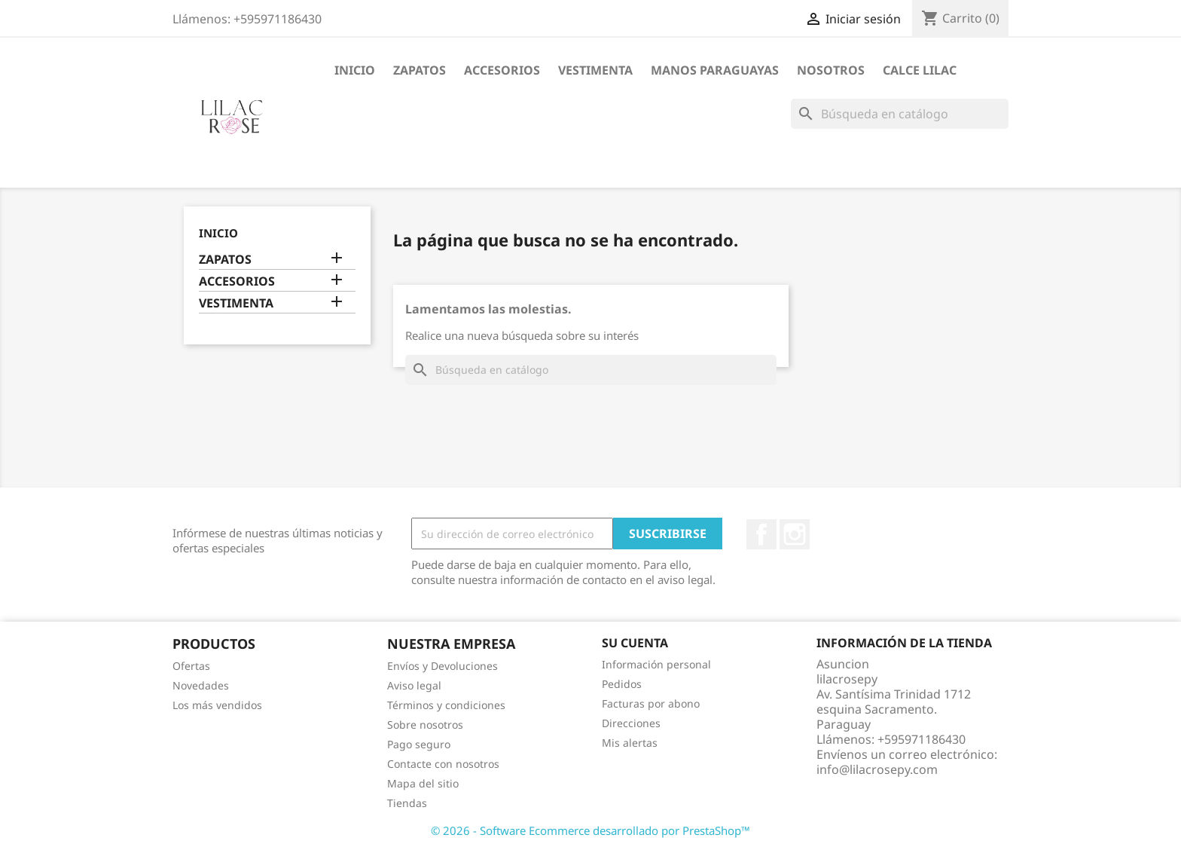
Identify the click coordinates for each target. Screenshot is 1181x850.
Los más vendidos (217, 705)
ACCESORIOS (502, 70)
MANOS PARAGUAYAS (715, 70)
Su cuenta (635, 642)
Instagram (795, 534)
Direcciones (631, 723)
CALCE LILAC (920, 70)
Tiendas (407, 803)
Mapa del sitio (423, 783)
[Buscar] (900, 114)
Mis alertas (630, 742)
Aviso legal (414, 685)
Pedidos (622, 684)
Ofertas (191, 666)
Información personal (656, 664)
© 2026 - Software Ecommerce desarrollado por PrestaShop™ (590, 830)
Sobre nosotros (425, 724)
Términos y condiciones (446, 705)
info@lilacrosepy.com (877, 769)
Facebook (761, 534)
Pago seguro (418, 744)
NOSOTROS (831, 70)
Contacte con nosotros (443, 764)
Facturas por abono (651, 703)
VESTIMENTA (595, 70)
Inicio (354, 70)
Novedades (200, 685)
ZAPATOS (419, 70)
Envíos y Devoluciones (442, 666)
